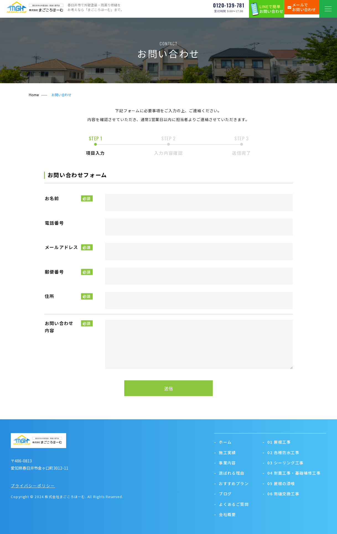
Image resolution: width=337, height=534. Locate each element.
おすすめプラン (231, 483)
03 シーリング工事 (283, 462)
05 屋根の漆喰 (279, 483)
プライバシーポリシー (33, 485)
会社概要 (225, 514)
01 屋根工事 (277, 442)
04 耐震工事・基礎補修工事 (292, 473)
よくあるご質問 (231, 504)
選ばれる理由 (229, 473)
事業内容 (225, 462)
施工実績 (225, 452)
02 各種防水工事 (281, 452)
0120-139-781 (228, 9)
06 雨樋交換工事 (281, 493)
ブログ (223, 493)
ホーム (223, 442)
